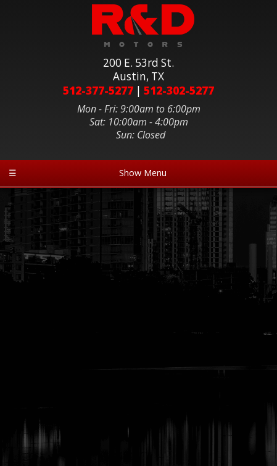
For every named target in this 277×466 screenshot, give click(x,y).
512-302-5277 (179, 90)
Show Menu (87, 173)
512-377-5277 (98, 90)
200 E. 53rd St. (138, 70)
